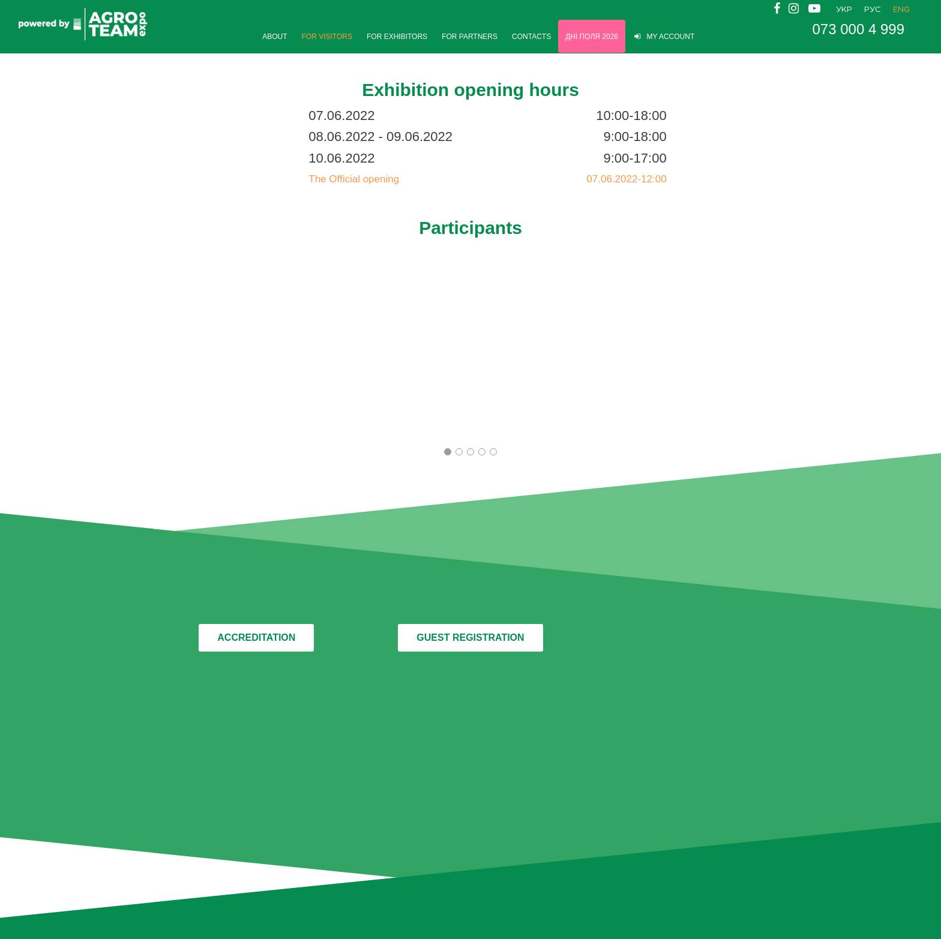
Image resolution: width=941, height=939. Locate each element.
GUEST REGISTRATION (470, 637)
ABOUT (274, 36)
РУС (872, 10)
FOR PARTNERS (470, 36)
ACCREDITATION (256, 637)
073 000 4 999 (858, 29)
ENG (901, 10)
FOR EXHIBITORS (397, 36)
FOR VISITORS (327, 36)
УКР (844, 10)
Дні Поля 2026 (591, 36)
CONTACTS (531, 36)
